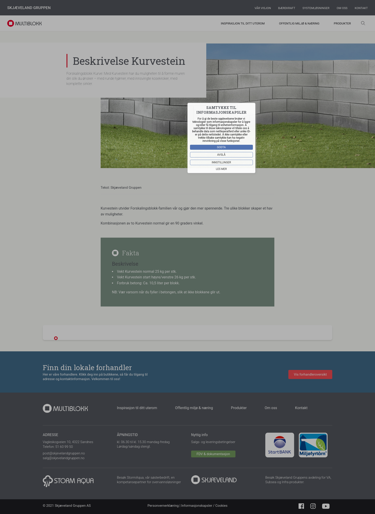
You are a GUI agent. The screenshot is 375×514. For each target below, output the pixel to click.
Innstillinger (221, 162)
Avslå (221, 154)
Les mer (221, 168)
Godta (221, 147)
